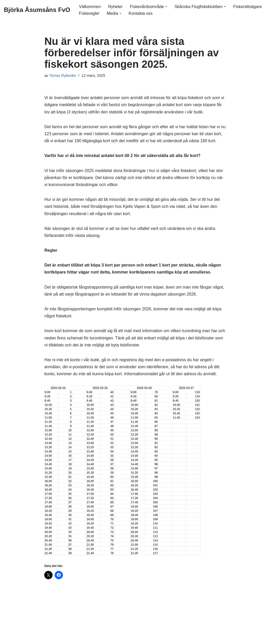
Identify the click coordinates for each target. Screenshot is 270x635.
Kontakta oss (141, 13)
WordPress (47, 628)
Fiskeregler (89, 13)
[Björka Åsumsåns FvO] (37, 10)
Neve (8, 628)
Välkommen (90, 6)
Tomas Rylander (62, 75)
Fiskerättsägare (247, 6)
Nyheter (115, 6)
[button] (166, 6)
